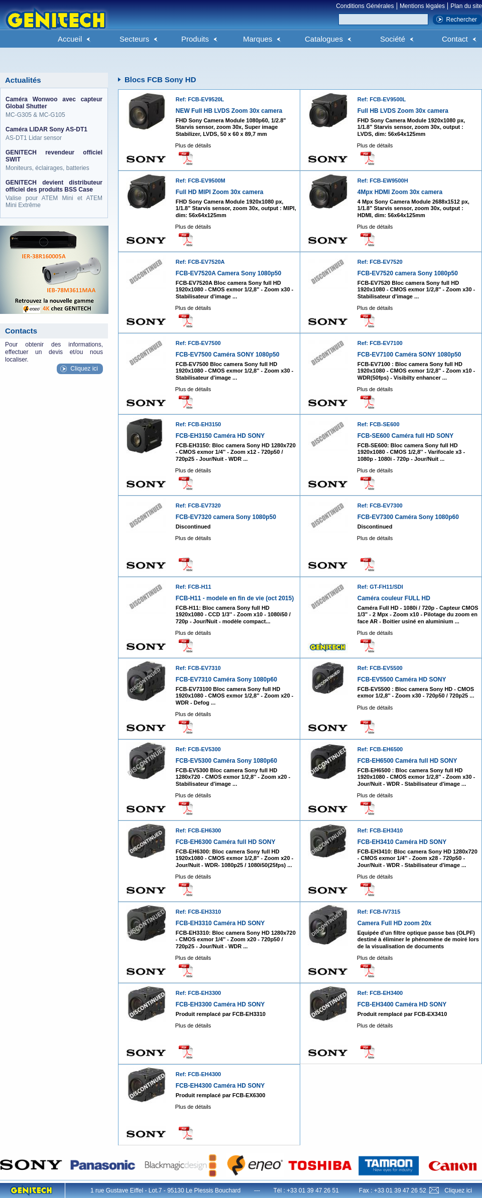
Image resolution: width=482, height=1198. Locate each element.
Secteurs (134, 39)
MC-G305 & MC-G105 (54, 107)
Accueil (70, 39)
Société (392, 39)
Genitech (55, 25)
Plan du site (466, 6)
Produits (195, 39)
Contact (455, 39)
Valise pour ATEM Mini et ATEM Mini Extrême (54, 194)
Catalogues (324, 39)
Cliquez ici (84, 368)
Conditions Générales (365, 6)
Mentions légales (422, 6)
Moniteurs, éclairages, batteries (54, 160)
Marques (257, 39)
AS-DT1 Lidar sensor (54, 133)
